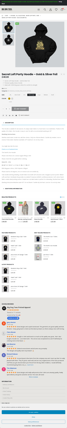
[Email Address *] (44, 210)
